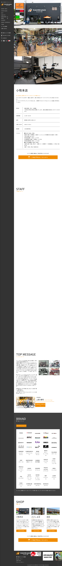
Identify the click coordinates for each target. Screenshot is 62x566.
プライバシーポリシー (20, 561)
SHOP (2, 18)
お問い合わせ (18, 559)
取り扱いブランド (19, 558)
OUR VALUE (3, 16)
